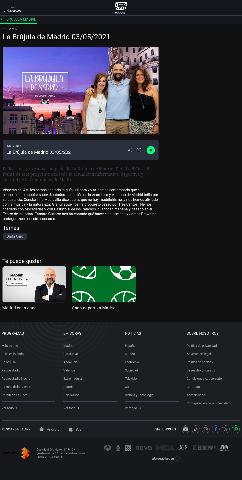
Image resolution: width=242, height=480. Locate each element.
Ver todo (10, 407)
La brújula (9, 361)
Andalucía (71, 361)
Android (49, 429)
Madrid (69, 345)
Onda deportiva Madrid (94, 307)
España (131, 345)
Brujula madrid (18, 19)
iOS (75, 429)
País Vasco (72, 394)
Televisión (132, 377)
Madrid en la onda (19, 307)
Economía (133, 361)
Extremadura (73, 377)
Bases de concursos (201, 369)
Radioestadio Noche (16, 377)
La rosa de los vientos (17, 386)
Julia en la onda (13, 353)
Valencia (70, 369)
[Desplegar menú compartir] (130, 150)
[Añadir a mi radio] (139, 150)
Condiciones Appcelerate (204, 377)
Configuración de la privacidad (208, 402)
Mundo (131, 353)
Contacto (194, 386)
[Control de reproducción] (151, 150)
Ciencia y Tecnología (140, 394)
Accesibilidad (196, 394)
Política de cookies (200, 361)
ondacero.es (12, 7)
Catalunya (71, 353)
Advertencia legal (199, 353)
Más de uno (10, 345)
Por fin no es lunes (15, 394)
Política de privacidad (202, 345)
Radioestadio (11, 369)
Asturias (70, 386)
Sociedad (132, 369)
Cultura (131, 386)
